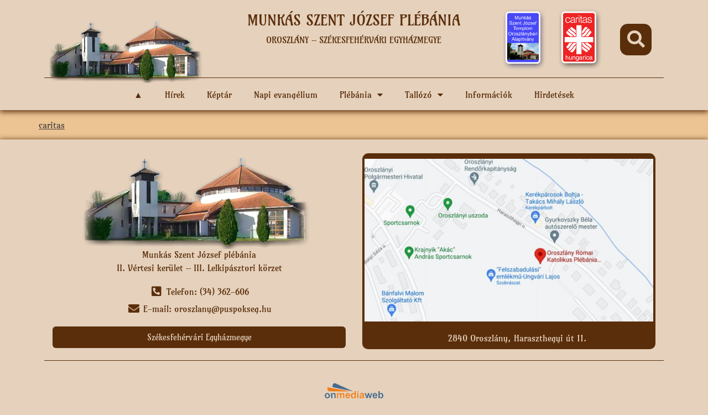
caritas (52, 125)
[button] (636, 39)
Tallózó (424, 95)
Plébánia (361, 95)
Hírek (175, 94)
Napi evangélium (285, 94)
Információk (488, 94)
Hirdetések (554, 94)
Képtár (219, 94)
